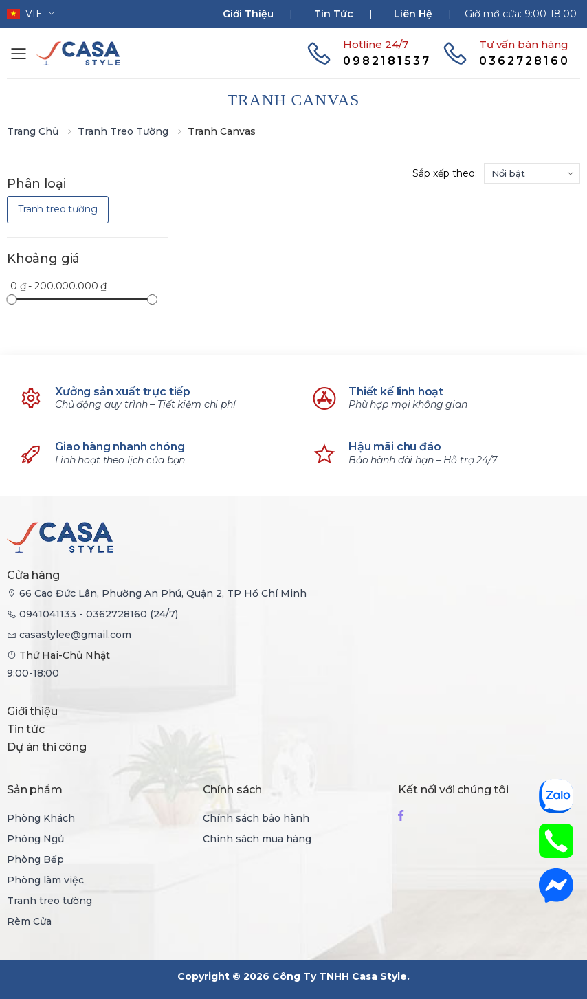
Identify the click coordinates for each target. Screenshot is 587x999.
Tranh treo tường (123, 131)
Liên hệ (413, 14)
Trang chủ (32, 131)
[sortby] (532, 173)
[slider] (11, 299)
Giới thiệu (248, 14)
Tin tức (333, 14)
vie (25, 14)
